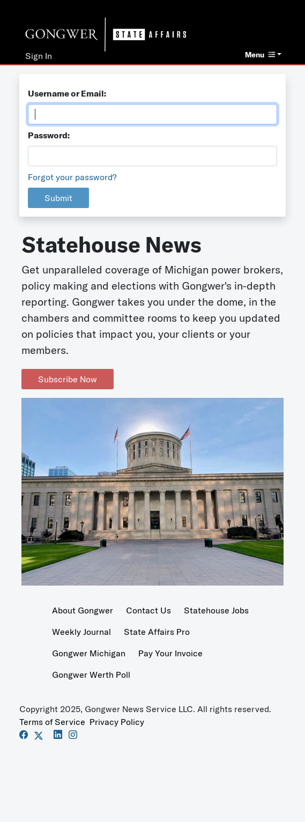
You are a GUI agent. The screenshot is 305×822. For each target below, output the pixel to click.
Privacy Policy (117, 721)
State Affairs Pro (157, 631)
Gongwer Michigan (88, 653)
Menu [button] (260, 55)
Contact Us (148, 610)
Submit (58, 197)
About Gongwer (82, 610)
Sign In (38, 55)
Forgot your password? (72, 177)
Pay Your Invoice (170, 653)
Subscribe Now (67, 379)
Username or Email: (67, 93)
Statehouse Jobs (216, 610)
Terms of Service (52, 721)
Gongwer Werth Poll (91, 674)
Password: (49, 135)
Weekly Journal (81, 631)
